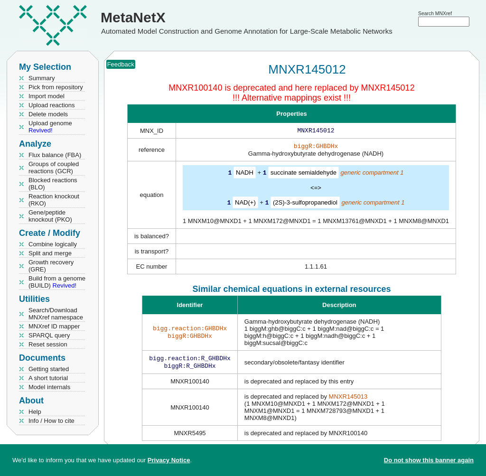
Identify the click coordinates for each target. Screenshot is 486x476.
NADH (244, 174)
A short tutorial (48, 378)
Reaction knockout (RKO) (53, 200)
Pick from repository (55, 87)
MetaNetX (133, 17)
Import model (46, 96)
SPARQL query (49, 335)
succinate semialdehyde (303, 174)
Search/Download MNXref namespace (55, 314)
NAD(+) (245, 203)
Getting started (48, 369)
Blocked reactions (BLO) (52, 184)
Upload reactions (51, 105)
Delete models (48, 114)
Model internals (49, 387)
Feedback (120, 64)
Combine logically (52, 244)
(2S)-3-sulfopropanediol (305, 203)
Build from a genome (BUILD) (56, 282)
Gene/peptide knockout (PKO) (50, 216)
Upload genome (50, 127)
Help (34, 411)
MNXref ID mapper (54, 326)
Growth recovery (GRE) (51, 266)
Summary (41, 78)
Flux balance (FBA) (54, 155)
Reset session (47, 344)
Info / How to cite (51, 420)
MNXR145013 (348, 399)
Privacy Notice (169, 460)
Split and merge (50, 253)
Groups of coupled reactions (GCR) (53, 167)
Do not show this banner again (429, 460)
